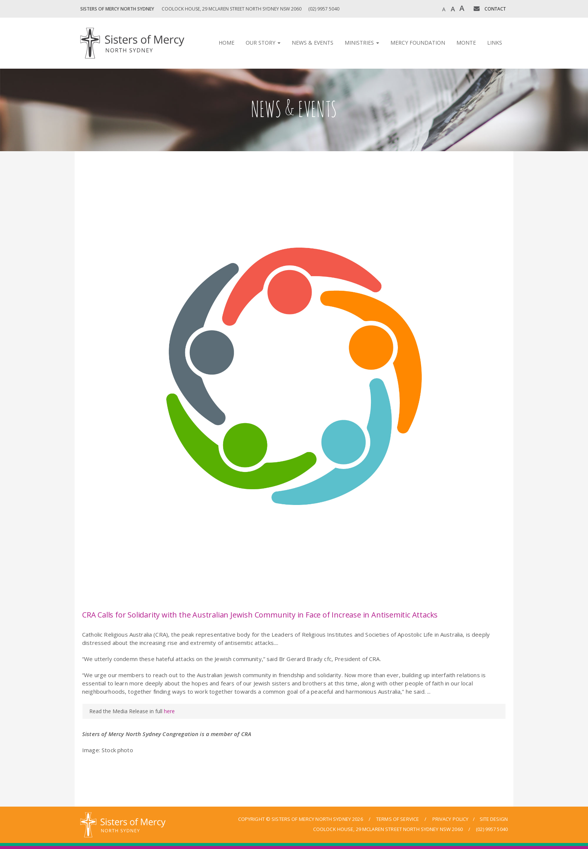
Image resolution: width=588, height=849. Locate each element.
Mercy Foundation (417, 42)
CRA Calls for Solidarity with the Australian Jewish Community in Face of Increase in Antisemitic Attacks (260, 615)
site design (494, 819)
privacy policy (450, 819)
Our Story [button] (263, 42)
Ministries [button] (362, 42)
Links (494, 42)
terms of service (397, 819)
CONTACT (495, 9)
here (169, 711)
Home (226, 42)
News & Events (312, 42)
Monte (466, 42)
